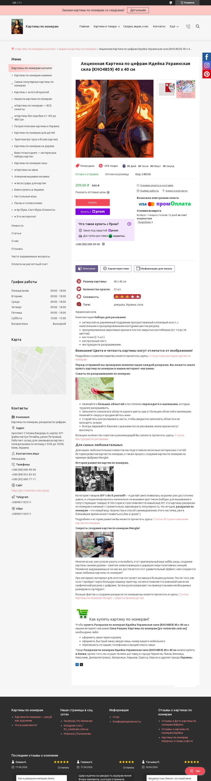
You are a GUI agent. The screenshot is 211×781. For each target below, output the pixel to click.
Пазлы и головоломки (28, 203)
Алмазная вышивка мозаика (31, 176)
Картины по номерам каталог (31, 68)
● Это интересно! (25, 216)
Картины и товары (105, 26)
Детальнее (138, 10)
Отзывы (17, 248)
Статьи (16, 233)
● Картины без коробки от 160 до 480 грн (35, 117)
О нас (15, 240)
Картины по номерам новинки (33, 75)
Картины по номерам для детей (34, 132)
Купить (92, 202)
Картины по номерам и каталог (36, 48)
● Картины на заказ (26, 169)
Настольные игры (25, 196)
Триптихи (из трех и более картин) (36, 139)
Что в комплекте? (26, 725)
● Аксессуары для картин (30, 183)
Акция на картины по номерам (77, 48)
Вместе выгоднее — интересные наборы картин (35, 154)
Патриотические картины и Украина (36, 126)
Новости (17, 225)
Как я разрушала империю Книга (36, 778)
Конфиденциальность (127, 721)
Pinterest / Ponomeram (77, 733)
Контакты (159, 26)
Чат (195, 771)
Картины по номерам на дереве (34, 146)
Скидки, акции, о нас (136, 26)
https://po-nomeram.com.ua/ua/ (30, 490)
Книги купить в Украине (29, 189)
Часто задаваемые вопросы (30, 256)
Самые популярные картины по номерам (34, 83)
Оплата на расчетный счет (29, 264)
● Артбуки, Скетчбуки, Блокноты (34, 209)
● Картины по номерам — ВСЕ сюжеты (33, 107)
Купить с (93, 211)
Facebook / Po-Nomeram (78, 720)
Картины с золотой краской (31, 92)
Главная (84, 26)
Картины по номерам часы (30, 163)
